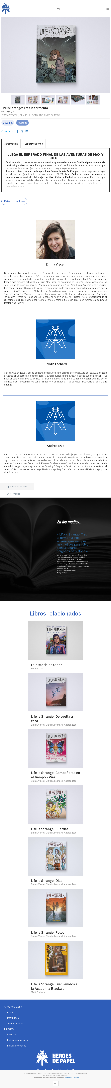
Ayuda (10, 1012)
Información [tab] (11, 143)
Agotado (22, 122)
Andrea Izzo (52, 115)
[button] (9, 55)
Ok (56, 1083)
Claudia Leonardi (31, 115)
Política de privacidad (18, 1040)
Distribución (13, 1017)
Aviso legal (12, 1034)
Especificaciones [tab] (34, 143)
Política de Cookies (71, 1078)
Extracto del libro (14, 201)
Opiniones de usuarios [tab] (17, 487)
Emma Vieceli (10, 115)
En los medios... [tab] (14, 494)
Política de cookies (16, 1045)
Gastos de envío (15, 1023)
